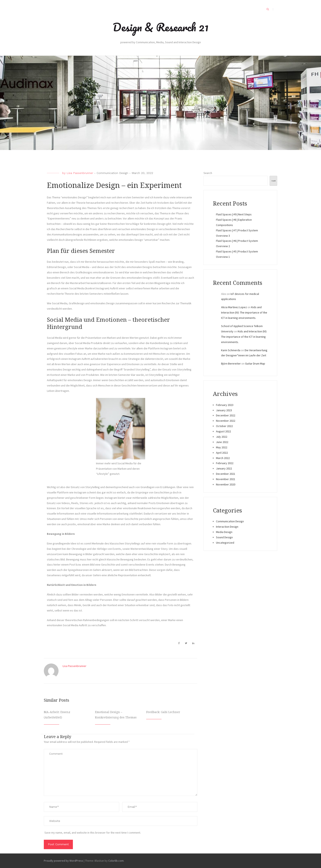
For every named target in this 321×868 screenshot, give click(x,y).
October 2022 (224, 426)
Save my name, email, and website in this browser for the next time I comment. (92, 832)
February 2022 (224, 463)
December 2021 (225, 474)
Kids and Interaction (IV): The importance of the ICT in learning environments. (244, 312)
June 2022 (222, 442)
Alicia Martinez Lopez (234, 307)
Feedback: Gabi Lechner (163, 712)
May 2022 (221, 447)
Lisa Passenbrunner (80, 173)
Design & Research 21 (160, 27)
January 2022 (224, 468)
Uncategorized (225, 542)
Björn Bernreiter (231, 363)
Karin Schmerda (230, 350)
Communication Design (112, 173)
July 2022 (221, 437)
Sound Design (224, 537)
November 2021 (225, 479)
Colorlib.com (116, 860)
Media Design (224, 532)
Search (207, 173)
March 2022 (223, 458)
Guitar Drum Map (255, 363)
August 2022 (223, 431)
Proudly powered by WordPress (63, 860)
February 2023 (224, 405)
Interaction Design (227, 526)
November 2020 (225, 484)
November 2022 (225, 421)
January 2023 (224, 410)
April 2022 (222, 452)
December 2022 (225, 415)
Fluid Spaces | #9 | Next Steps (234, 214)
